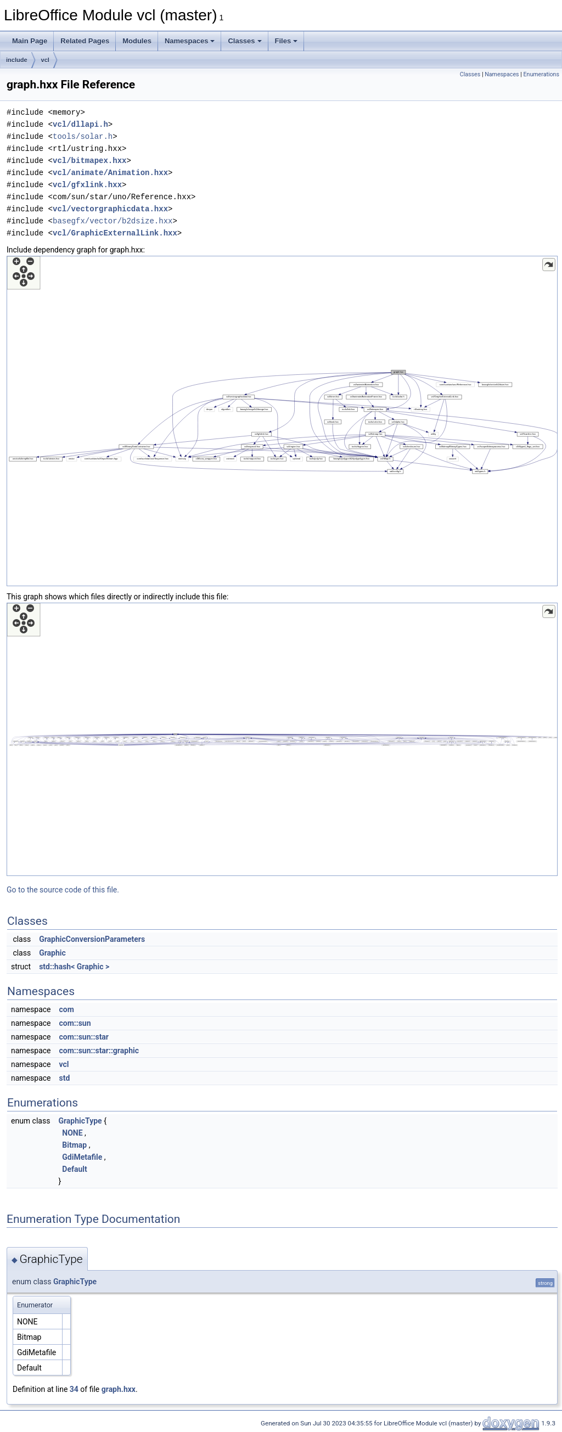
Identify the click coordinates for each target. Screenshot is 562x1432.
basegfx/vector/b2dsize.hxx (112, 221)
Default (74, 1169)
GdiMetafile (82, 1157)
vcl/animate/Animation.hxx (110, 172)
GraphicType (80, 1120)
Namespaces (190, 41)
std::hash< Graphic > (74, 966)
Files (286, 41)
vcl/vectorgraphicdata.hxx (110, 209)
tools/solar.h (83, 136)
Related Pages (84, 41)
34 (74, 1389)
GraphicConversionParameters (92, 939)
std (64, 1078)
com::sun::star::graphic (99, 1050)
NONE (72, 1132)
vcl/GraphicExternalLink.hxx (115, 233)
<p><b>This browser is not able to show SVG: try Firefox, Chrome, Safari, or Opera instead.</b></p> (282, 421)
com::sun (75, 1023)
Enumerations (541, 74)
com (66, 1009)
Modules (136, 41)
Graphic (52, 952)
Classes (244, 41)
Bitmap (74, 1145)
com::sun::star (84, 1036)
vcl (45, 60)
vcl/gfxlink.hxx (87, 184)
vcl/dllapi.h (80, 124)
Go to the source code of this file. (63, 889)
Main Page (29, 41)
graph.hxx (119, 1389)
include (16, 60)
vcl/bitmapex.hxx (89, 160)
